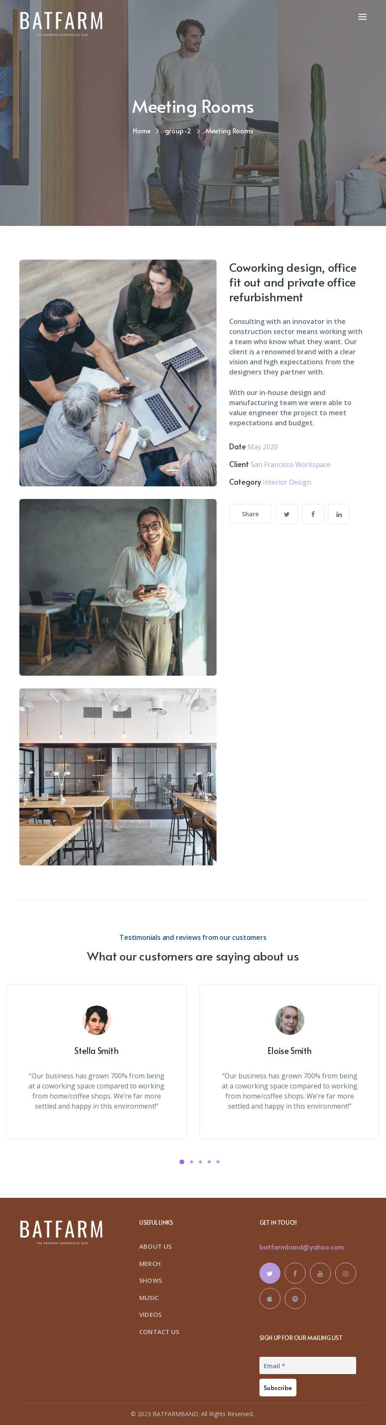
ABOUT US (155, 1246)
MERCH (150, 1263)
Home (142, 130)
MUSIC (149, 1297)
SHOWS (150, 1280)
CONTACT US (159, 1331)
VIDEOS (150, 1314)
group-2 (178, 130)
